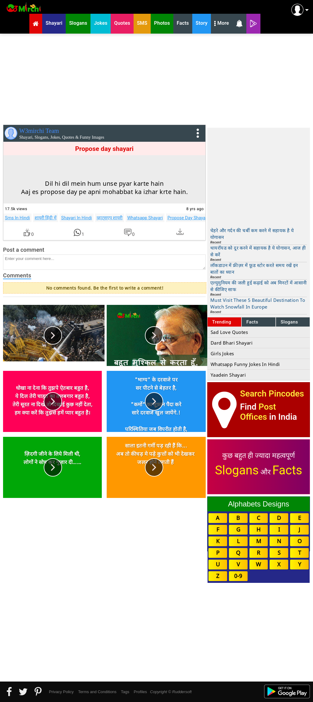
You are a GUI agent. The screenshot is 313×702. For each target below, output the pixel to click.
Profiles (140, 691)
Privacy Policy (61, 691)
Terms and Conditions (97, 691)
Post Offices (258, 412)
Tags (125, 691)
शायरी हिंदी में (46, 218)
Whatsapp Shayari (145, 218)
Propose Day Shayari (188, 218)
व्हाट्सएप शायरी (110, 218)
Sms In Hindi (17, 218)
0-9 (238, 576)
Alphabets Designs (258, 504)
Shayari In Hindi (76, 218)
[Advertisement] (156, 78)
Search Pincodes (272, 394)
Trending (221, 322)
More (221, 24)
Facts (252, 322)
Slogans (289, 322)
